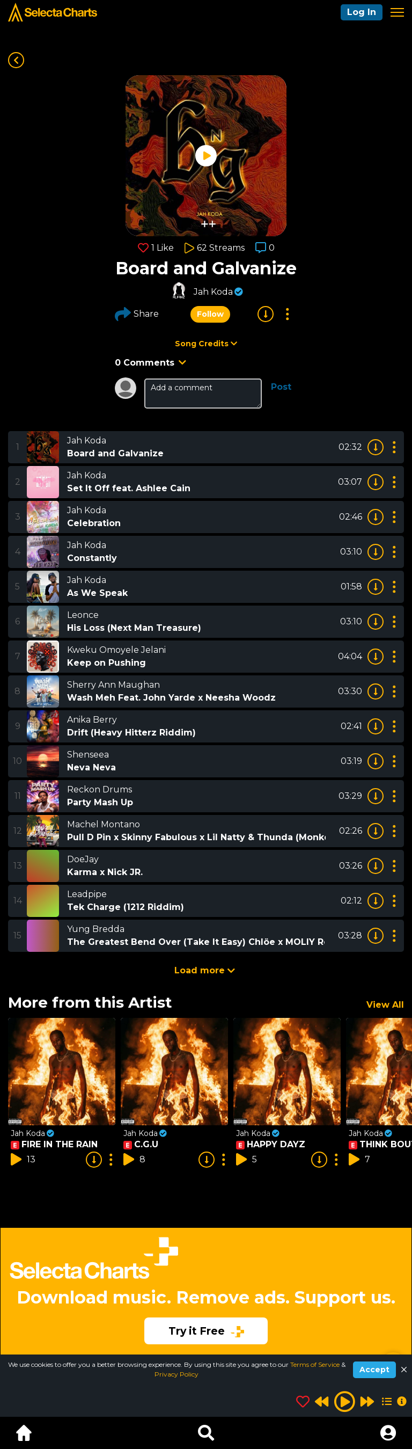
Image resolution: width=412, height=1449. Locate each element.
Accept (374, 1369)
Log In (361, 12)
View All (385, 1005)
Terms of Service (315, 1364)
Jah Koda (213, 292)
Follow (210, 314)
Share (137, 314)
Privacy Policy (176, 1374)
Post (281, 387)
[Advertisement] (206, 1283)
